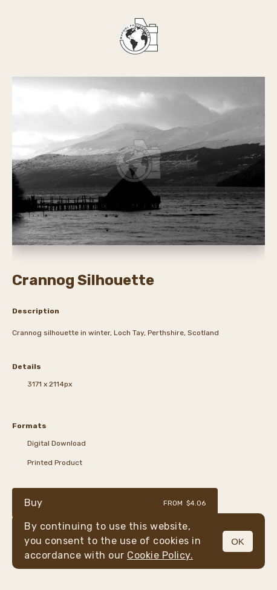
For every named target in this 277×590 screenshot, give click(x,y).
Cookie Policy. (160, 555)
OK (237, 541)
